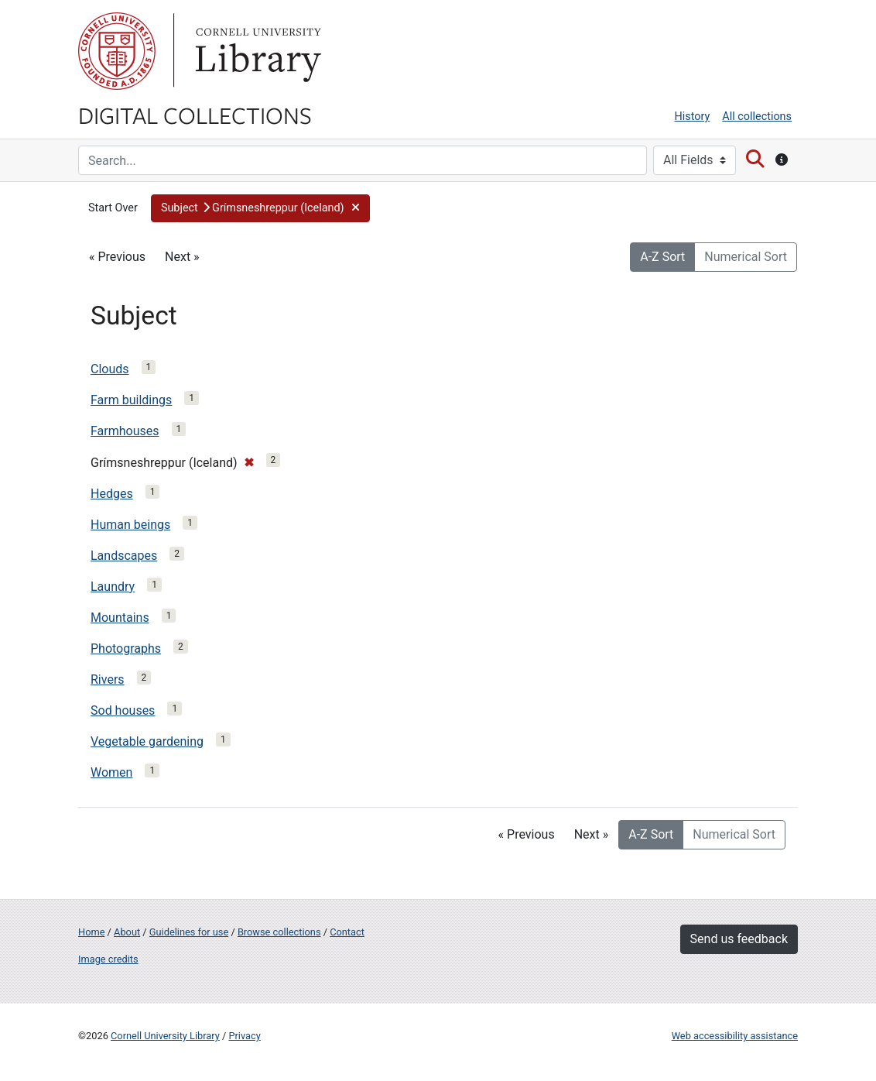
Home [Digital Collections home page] (91, 932)
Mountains (120, 617)
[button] (260, 208)
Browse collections (279, 932)
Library (256, 51)
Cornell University (117, 51)
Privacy (244, 1036)
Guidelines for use (188, 932)
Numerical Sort (745, 256)
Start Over (113, 207)
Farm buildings (131, 400)
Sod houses (123, 710)
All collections (757, 116)
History (692, 116)
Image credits (108, 959)
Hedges (112, 493)
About (127, 932)
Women (111, 772)
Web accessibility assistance (735, 1036)
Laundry (113, 586)
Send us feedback (739, 939)
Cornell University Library (165, 1036)
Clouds (110, 369)
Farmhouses (125, 431)
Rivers (108, 679)
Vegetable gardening (147, 741)
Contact (347, 932)
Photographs (126, 648)
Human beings (130, 524)
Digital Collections (195, 114)
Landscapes (124, 555)
